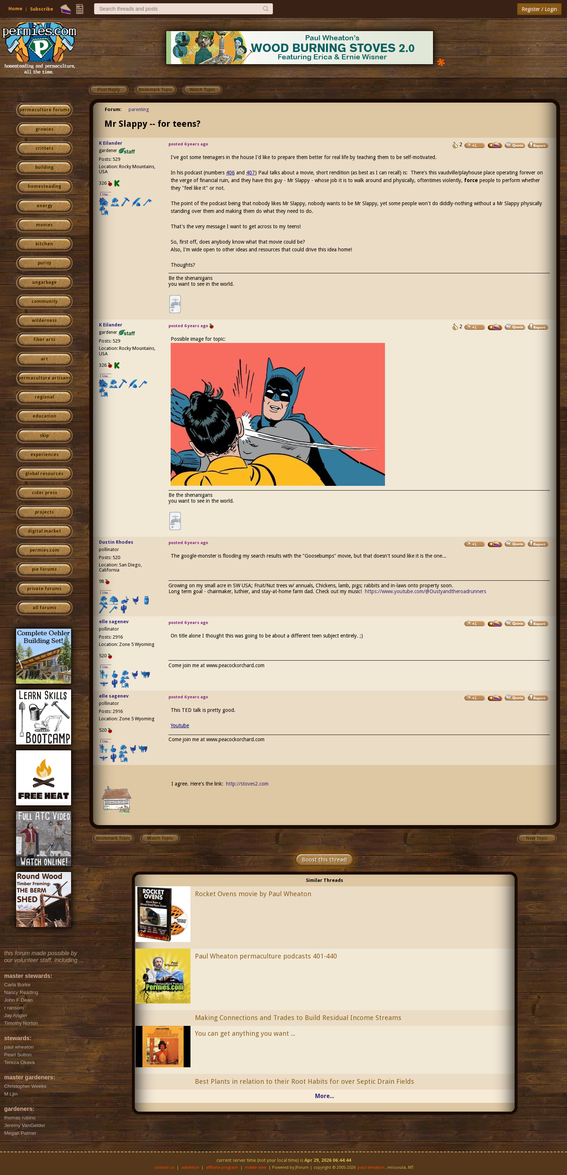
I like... (105, 194)
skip (44, 435)
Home (15, 8)
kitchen (44, 244)
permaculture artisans (44, 378)
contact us (165, 1167)
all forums (44, 607)
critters (44, 148)
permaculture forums (44, 109)
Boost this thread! (324, 859)
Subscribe (41, 9)
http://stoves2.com (247, 784)
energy (44, 205)
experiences (44, 454)
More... (324, 1096)
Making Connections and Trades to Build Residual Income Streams (298, 1017)
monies (44, 225)
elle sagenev (114, 621)
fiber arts (44, 339)
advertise (190, 1167)
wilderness (44, 320)
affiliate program (222, 1167)
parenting (139, 109)
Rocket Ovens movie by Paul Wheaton (253, 894)
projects (44, 512)
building (44, 167)
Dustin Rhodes (116, 542)
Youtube (180, 725)
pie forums (44, 569)
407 (250, 172)
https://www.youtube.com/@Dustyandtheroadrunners (425, 591)
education (44, 416)
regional (44, 397)
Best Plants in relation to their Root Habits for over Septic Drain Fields (304, 1081)
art (44, 359)
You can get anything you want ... (245, 1033)
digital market (44, 531)
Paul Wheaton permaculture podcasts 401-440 (266, 956)
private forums (44, 588)
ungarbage (44, 282)
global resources (44, 473)
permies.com (44, 550)
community (45, 301)
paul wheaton (370, 1167)
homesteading (44, 186)
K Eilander (110, 143)
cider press (44, 492)
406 (230, 172)
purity (44, 263)
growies (44, 129)
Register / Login (539, 9)
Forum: (113, 109)
